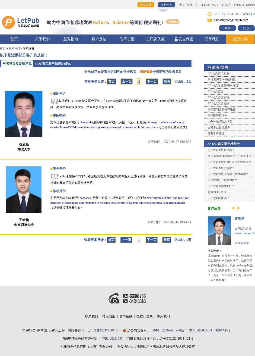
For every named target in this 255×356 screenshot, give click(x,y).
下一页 (152, 81)
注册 (246, 28)
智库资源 (127, 39)
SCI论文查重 (215, 91)
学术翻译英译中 (217, 115)
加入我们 (163, 316)
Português (238, 4)
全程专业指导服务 (219, 127)
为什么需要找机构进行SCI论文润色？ (231, 156)
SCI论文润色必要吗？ (221, 150)
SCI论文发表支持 (218, 103)
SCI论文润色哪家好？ (221, 186)
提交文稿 (240, 39)
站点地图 (108, 316)
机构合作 (166, 4)
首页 (14, 39)
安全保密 (184, 39)
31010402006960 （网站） (169, 330)
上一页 (126, 81)
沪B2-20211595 (112, 338)
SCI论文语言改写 (218, 97)
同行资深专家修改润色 (222, 79)
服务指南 (70, 39)
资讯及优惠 (155, 39)
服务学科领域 (216, 133)
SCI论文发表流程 (218, 198)
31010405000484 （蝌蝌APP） (210, 330)
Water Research (245, 233)
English (205, 4)
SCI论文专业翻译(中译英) (223, 85)
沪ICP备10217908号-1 (103, 330)
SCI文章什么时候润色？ (222, 180)
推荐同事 (145, 4)
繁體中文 (192, 4)
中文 (182, 4)
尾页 (167, 81)
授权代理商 (145, 316)
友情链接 (125, 316)
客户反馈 (99, 39)
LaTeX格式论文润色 (220, 121)
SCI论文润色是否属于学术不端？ (228, 174)
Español (250, 4)
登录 (227, 28)
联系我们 (212, 39)
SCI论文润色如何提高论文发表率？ (229, 162)
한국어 (215, 4)
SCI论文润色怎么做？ (221, 168)
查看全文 (243, 243)
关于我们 (42, 39)
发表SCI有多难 (217, 192)
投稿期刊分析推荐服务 (222, 109)
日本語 (226, 4)
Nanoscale (86, 122)
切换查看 (146, 72)
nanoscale (86, 198)
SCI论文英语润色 (218, 73)
